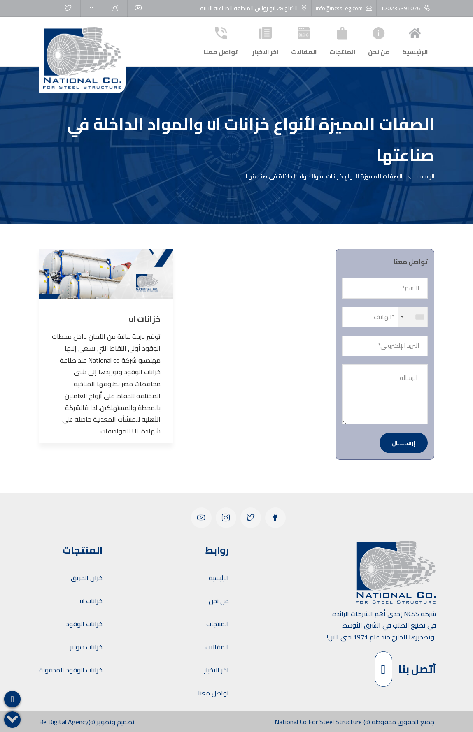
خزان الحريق (87, 578)
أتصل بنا (405, 669)
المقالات (304, 40)
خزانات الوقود (84, 624)
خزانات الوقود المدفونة (71, 670)
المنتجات (342, 40)
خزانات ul (91, 601)
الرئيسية (415, 40)
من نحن (379, 40)
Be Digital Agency (64, 722)
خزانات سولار (86, 647)
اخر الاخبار (265, 40)
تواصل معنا (221, 40)
